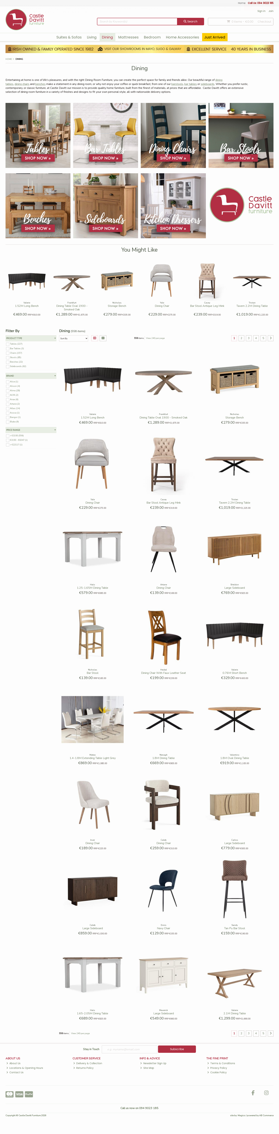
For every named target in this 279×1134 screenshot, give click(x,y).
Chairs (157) (16, 352)
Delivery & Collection (87, 1063)
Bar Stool (92, 673)
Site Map (147, 1068)
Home (242, 3)
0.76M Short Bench (235, 673)
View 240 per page (155, 338)
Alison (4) (15, 386)
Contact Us (14, 1072)
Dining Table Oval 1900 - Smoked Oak (72, 307)
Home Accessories (182, 37)
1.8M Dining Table (163, 758)
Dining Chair (162, 306)
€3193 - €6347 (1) (19, 440)
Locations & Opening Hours (24, 1068)
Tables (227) (16, 343)
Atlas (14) (15, 408)
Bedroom (152, 37)
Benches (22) (16, 361)
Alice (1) (14, 381)
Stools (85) (15, 357)
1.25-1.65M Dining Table (92, 588)
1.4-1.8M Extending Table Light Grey (93, 758)
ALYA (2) (14, 395)
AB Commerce (266, 1115)
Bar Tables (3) (17, 348)
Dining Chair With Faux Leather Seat (163, 673)
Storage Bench (117, 306)
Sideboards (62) (18, 366)
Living (92, 37)
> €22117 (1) (16, 444)
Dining (107, 37)
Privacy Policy (217, 1068)
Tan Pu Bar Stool (234, 928)
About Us (13, 1063)
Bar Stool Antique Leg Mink (207, 306)
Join (271, 11)
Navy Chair (163, 928)
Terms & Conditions (221, 1063)
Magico (241, 1115)
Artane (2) (15, 403)
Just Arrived (214, 37)
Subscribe (177, 1049)
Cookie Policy (217, 1072)
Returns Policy (83, 1068)
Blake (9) (14, 421)
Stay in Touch (91, 1049)
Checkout (264, 22)
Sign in (261, 11)
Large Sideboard (234, 588)
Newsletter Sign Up (153, 1063)
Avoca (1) (15, 412)
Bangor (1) (15, 417)
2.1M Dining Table (234, 1013)
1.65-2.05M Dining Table (92, 1013)
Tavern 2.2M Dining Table (252, 306)
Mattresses (128, 37)
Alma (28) (15, 390)
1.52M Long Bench (27, 306)
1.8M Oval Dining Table (234, 758)
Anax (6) (14, 399)
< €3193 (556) (17, 435)
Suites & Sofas (69, 37)
